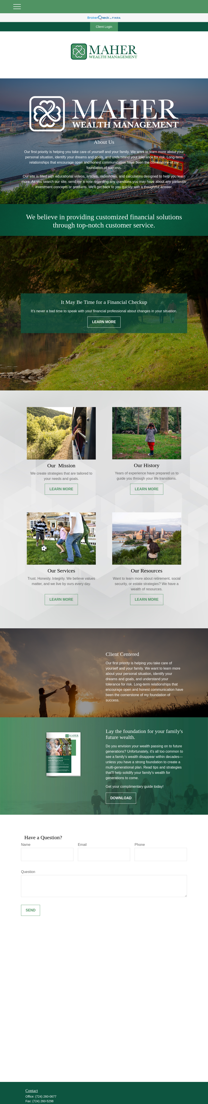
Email (82, 844)
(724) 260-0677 (45, 1096)
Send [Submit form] (30, 910)
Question (28, 872)
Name (26, 844)
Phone (140, 844)
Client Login (104, 26)
